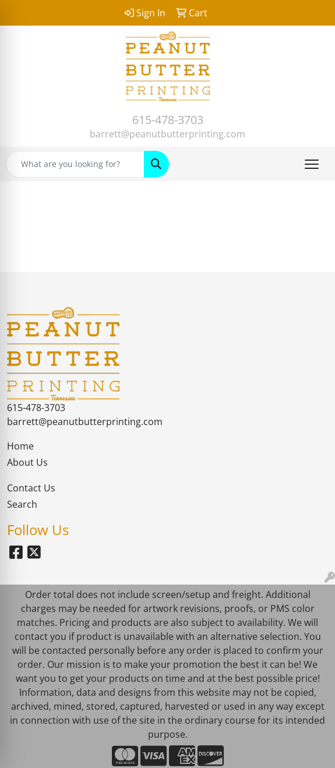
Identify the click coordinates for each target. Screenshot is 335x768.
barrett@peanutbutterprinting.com (167, 134)
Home (20, 446)
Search (22, 504)
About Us (27, 462)
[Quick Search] (75, 164)
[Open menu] (311, 164)
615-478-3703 (167, 120)
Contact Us (31, 488)
